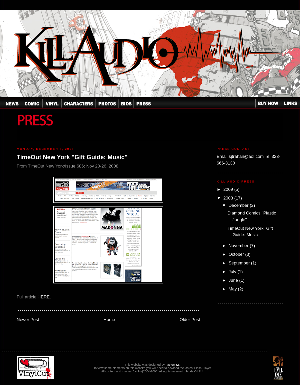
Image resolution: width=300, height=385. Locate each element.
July (233, 271)
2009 (228, 189)
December (239, 205)
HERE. (44, 296)
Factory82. (172, 364)
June (234, 280)
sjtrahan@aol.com (246, 156)
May (233, 288)
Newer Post (28, 319)
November (239, 245)
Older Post (190, 319)
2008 (228, 197)
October (237, 254)
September (240, 262)
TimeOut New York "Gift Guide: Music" (72, 157)
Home (109, 319)
